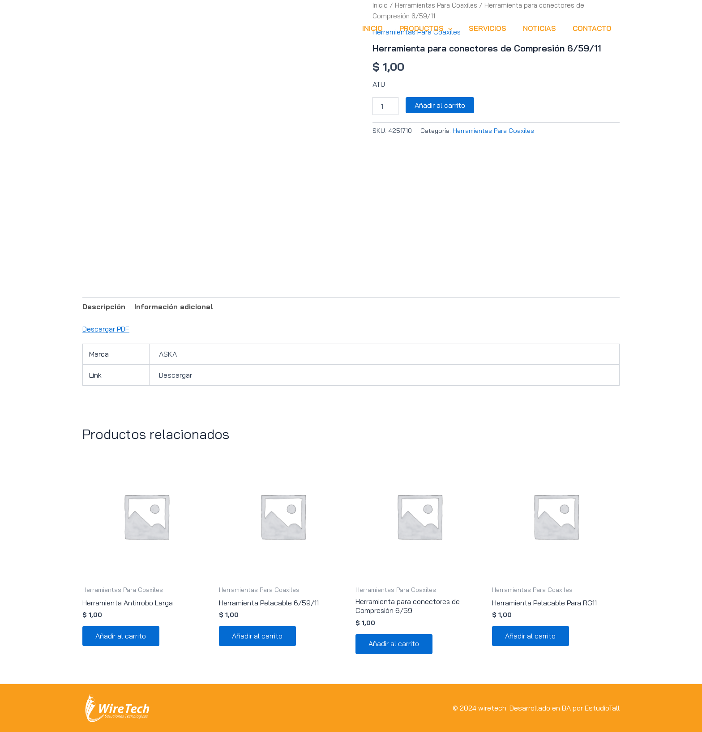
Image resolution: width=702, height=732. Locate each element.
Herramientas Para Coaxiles (493, 130)
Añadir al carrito (440, 104)
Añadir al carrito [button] (121, 636)
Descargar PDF (106, 328)
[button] (455, 28)
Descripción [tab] (104, 306)
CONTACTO (593, 28)
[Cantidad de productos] (385, 106)
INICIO (382, 28)
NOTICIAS (542, 28)
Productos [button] (433, 28)
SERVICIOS (493, 28)
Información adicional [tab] (174, 306)
